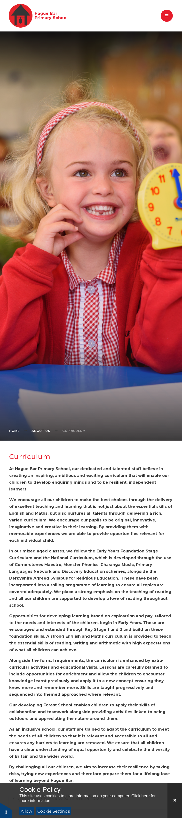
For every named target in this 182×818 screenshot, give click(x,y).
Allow (26, 811)
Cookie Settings (53, 811)
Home (14, 431)
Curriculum (73, 431)
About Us (41, 431)
